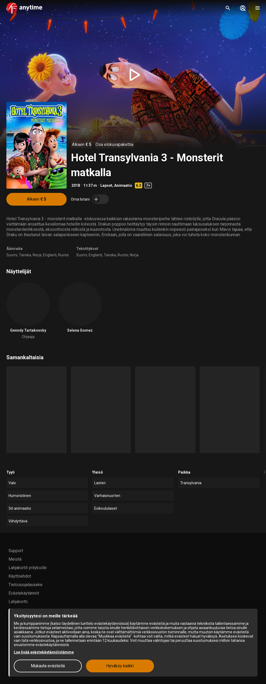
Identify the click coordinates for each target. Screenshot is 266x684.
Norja (37, 255)
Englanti (50, 255)
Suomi (11, 255)
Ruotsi (63, 255)
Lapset (106, 185)
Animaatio (123, 185)
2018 (75, 185)
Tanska (25, 255)
